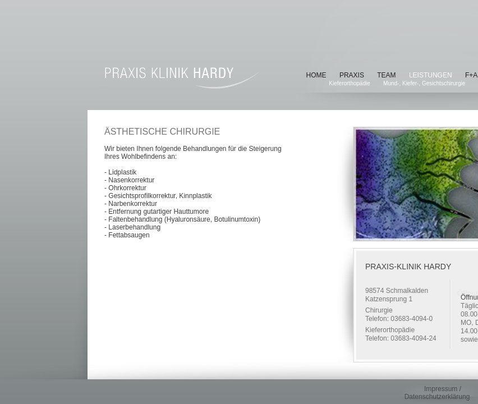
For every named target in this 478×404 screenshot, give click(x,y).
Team (386, 75)
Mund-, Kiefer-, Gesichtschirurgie (424, 83)
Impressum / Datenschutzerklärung (437, 393)
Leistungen (430, 75)
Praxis (351, 75)
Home (316, 75)
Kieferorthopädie (349, 83)
